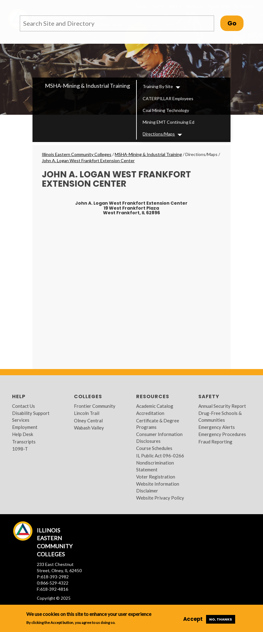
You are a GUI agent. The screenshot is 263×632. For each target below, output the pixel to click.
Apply (140, 6)
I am (157, 6)
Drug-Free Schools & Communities (220, 416)
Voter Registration (155, 476)
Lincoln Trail (86, 413)
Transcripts (24, 441)
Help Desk (22, 434)
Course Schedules (154, 448)
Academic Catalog (154, 406)
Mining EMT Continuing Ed (168, 122)
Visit (175, 6)
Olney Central (88, 420)
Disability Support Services (31, 416)
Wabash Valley (89, 427)
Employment (24, 427)
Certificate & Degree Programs (157, 424)
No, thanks (220, 619)
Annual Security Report (222, 406)
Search (244, 6)
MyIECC (195, 6)
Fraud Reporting (215, 441)
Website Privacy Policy (160, 498)
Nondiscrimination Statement (155, 466)
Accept (193, 619)
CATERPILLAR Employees (168, 98)
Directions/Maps (159, 133)
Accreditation (150, 413)
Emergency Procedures (222, 434)
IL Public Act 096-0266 (160, 455)
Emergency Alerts (216, 427)
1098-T (20, 449)
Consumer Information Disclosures (159, 437)
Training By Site (158, 86)
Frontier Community (94, 406)
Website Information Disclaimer (157, 487)
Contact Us (23, 406)
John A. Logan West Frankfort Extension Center (88, 160)
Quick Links (219, 6)
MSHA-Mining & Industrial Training (87, 85)
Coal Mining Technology (166, 110)
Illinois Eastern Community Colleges (76, 154)
